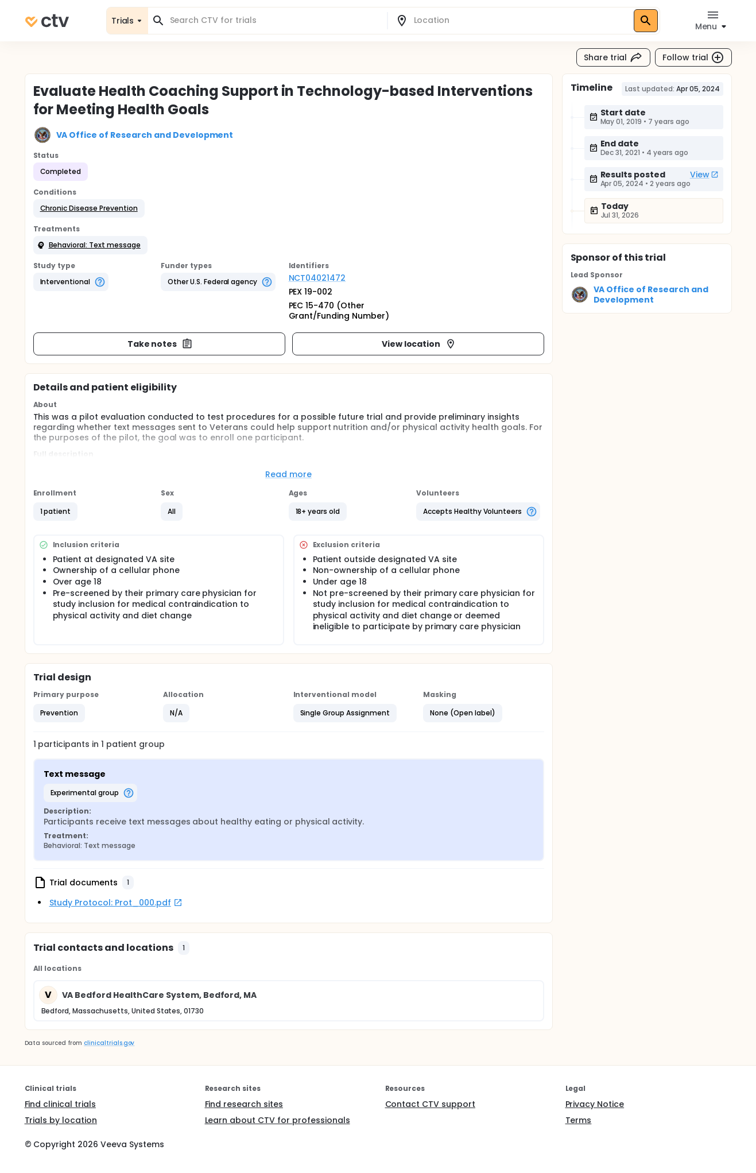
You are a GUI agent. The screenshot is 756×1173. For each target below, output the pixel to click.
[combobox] (274, 20)
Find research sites (244, 1104)
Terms (578, 1120)
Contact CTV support (430, 1104)
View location (419, 344)
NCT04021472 (317, 278)
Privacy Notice (595, 1104)
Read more (288, 474)
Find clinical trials (60, 1104)
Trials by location (61, 1120)
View (704, 174)
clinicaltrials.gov (109, 1043)
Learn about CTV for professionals (277, 1120)
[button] (89, 208)
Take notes (160, 344)
